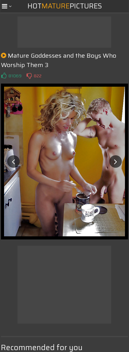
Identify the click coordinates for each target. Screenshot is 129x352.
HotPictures (64, 6)
